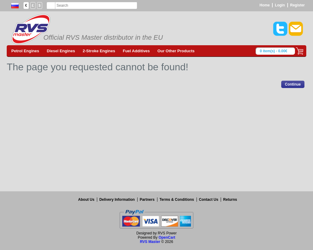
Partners (147, 199)
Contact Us (208, 199)
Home (265, 5)
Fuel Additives (136, 51)
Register (297, 5)
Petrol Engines (25, 51)
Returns (230, 199)
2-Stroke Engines (99, 51)
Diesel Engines (61, 51)
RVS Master (150, 242)
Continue (293, 84)
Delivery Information (117, 199)
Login (280, 5)
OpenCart (167, 237)
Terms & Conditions (177, 199)
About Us (86, 199)
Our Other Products (175, 51)
